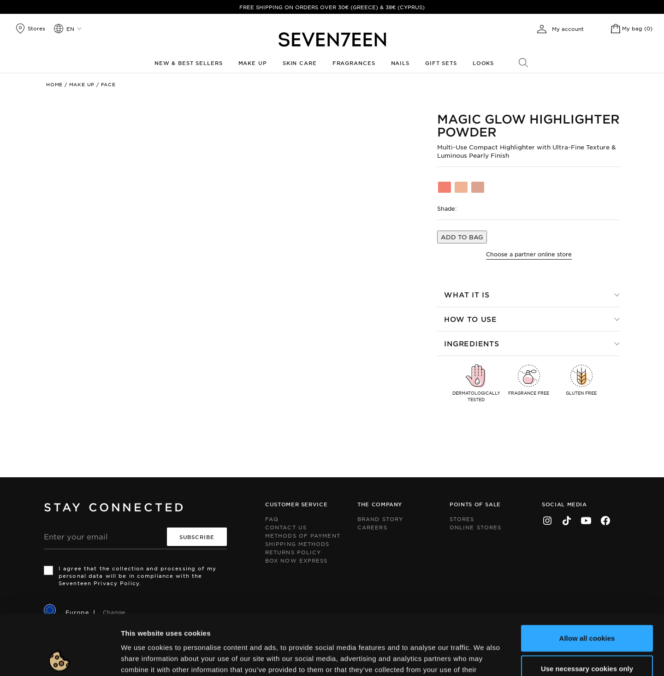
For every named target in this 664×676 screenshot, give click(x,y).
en (70, 28)
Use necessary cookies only (587, 608)
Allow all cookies (587, 578)
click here (323, 620)
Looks (483, 62)
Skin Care (300, 62)
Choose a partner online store (529, 254)
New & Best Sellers (188, 62)
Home (54, 84)
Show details (439, 658)
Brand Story (380, 519)
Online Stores (475, 527)
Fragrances (353, 62)
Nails (400, 62)
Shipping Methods (297, 543)
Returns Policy (293, 552)
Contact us (286, 527)
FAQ (272, 519)
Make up (252, 62)
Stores (462, 519)
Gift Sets (441, 62)
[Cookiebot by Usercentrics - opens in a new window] (59, 658)
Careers (372, 527)
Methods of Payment (302, 535)
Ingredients (471, 343)
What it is (467, 294)
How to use (470, 318)
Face (108, 84)
